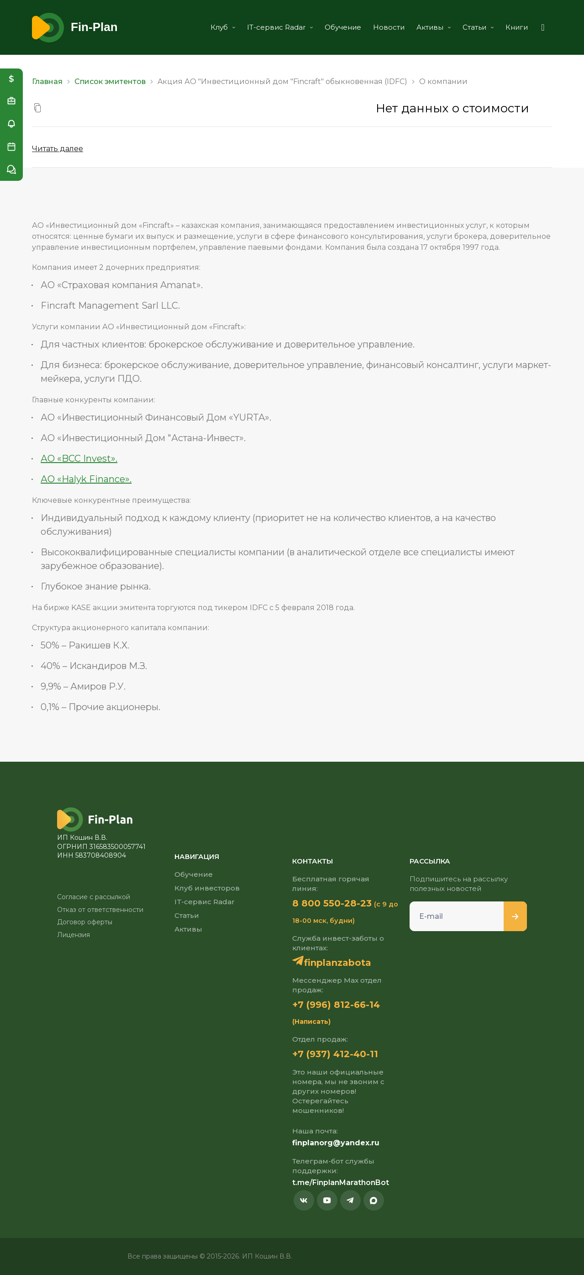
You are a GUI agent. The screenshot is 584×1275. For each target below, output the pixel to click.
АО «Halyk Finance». (86, 479)
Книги (516, 27)
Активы (433, 27)
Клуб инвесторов (207, 888)
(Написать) (311, 1021)
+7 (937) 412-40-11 (335, 1053)
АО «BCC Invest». (79, 458)
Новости (389, 27)
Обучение (343, 27)
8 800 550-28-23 (332, 903)
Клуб (222, 27)
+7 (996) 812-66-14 (336, 1004)
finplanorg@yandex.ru (335, 1142)
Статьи (478, 27)
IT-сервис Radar (280, 27)
